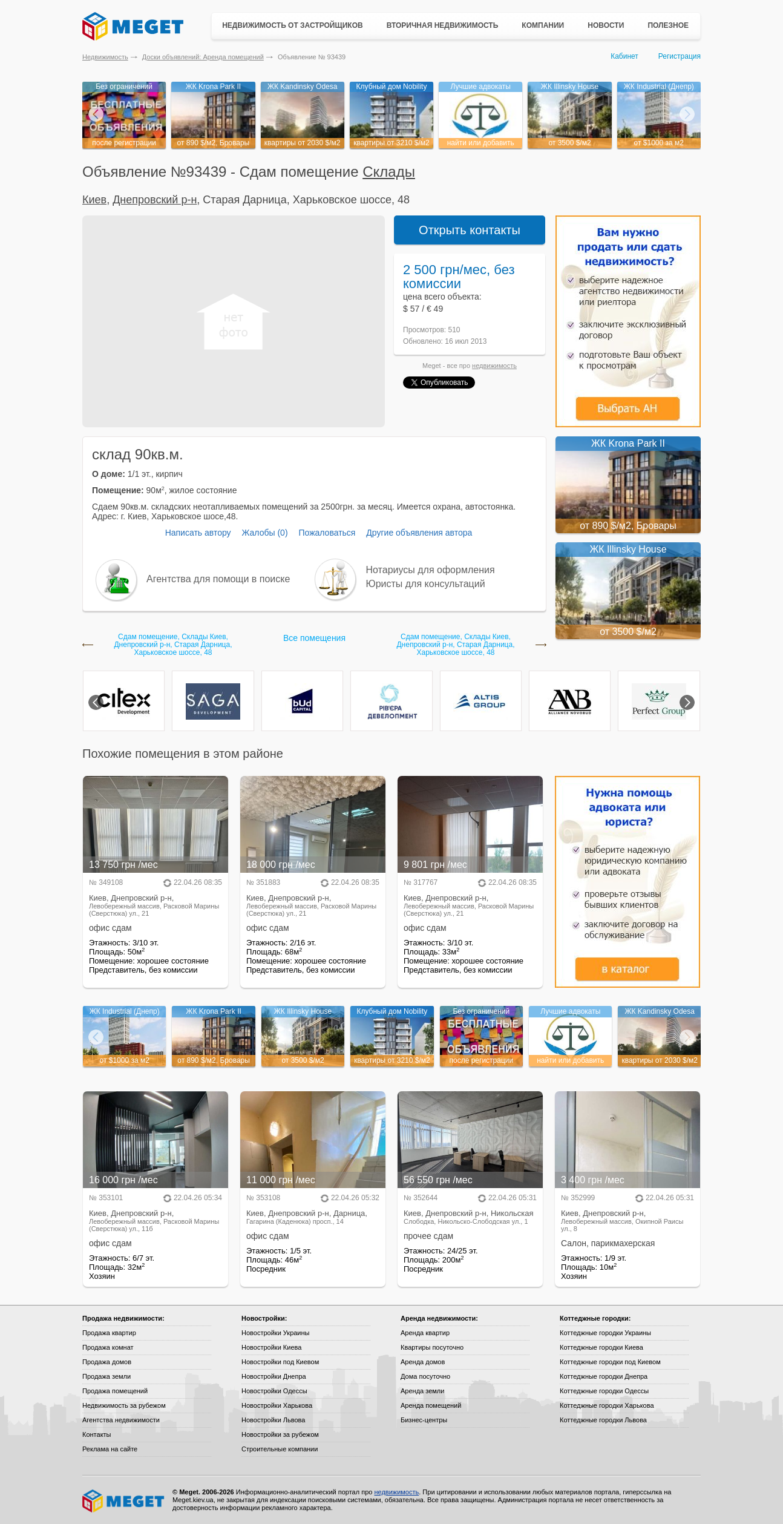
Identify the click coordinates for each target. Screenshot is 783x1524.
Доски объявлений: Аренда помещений (203, 57)
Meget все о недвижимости (124, 1501)
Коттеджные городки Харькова (607, 1405)
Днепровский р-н (155, 200)
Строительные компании (279, 1449)
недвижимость (494, 365)
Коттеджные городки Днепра (603, 1376)
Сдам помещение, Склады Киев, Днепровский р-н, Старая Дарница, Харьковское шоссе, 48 (173, 645)
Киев (94, 200)
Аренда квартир (425, 1332)
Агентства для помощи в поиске (218, 579)
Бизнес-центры (424, 1420)
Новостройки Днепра (273, 1376)
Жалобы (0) (264, 532)
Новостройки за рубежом (280, 1434)
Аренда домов (423, 1361)
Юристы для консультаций (425, 584)
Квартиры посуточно (432, 1347)
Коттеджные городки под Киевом (610, 1361)
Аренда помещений (431, 1405)
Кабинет (624, 56)
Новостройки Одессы (274, 1390)
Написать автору (198, 532)
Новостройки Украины (275, 1332)
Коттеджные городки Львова (603, 1420)
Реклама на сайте (109, 1449)
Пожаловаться (326, 532)
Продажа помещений (115, 1390)
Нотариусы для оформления (430, 570)
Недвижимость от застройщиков (292, 25)
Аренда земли (422, 1390)
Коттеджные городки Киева (601, 1347)
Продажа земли (106, 1376)
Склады (388, 171)
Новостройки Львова (273, 1420)
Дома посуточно (425, 1376)
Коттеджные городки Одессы (604, 1390)
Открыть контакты (469, 230)
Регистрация (679, 56)
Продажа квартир (109, 1332)
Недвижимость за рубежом (124, 1405)
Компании (543, 25)
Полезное (668, 25)
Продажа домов (106, 1361)
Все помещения (314, 638)
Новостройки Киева (271, 1347)
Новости (606, 25)
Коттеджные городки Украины (605, 1332)
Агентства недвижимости (121, 1420)
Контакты (96, 1434)
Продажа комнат (108, 1347)
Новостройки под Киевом (280, 1361)
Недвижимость (105, 57)
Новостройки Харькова (276, 1405)
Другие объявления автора (419, 532)
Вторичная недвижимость (443, 25)
